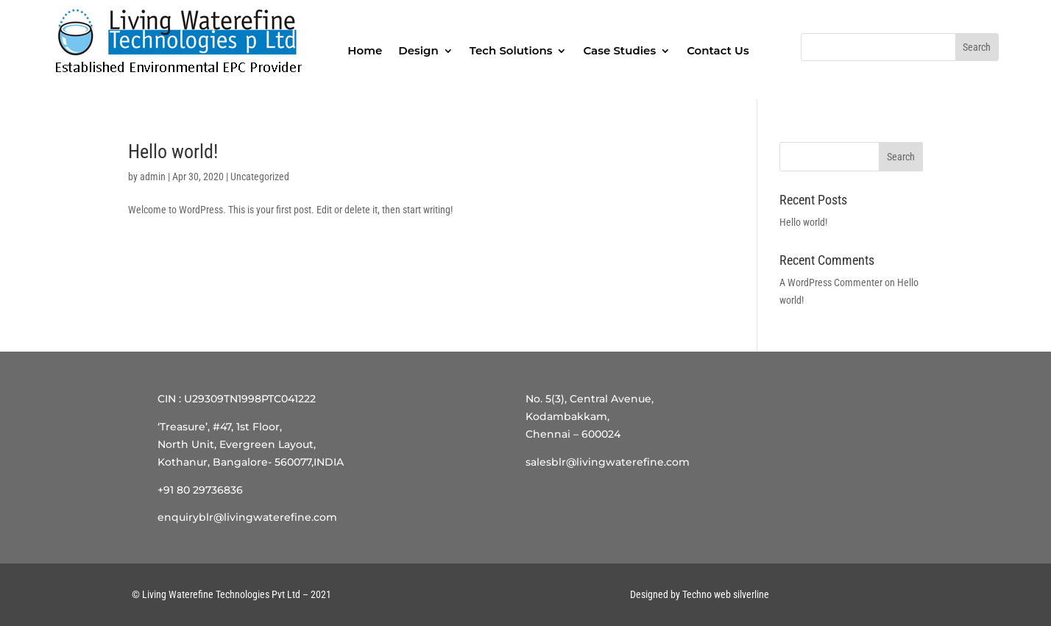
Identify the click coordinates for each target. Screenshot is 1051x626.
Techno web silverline (725, 594)
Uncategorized (259, 176)
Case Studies (619, 50)
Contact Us (718, 50)
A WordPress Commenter (830, 282)
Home (364, 50)
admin (153, 176)
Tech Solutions (511, 50)
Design (418, 50)
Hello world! (173, 152)
